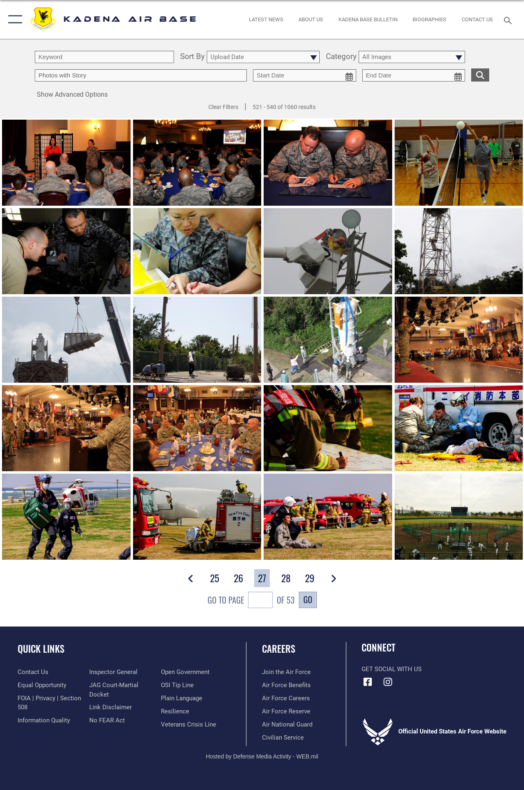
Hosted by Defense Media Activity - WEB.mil (262, 756)
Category (341, 57)
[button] (13, 19)
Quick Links (41, 649)
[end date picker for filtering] (413, 75)
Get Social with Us (391, 669)
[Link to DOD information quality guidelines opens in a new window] (44, 720)
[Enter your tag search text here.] (141, 75)
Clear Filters (223, 107)
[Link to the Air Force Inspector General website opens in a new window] (113, 672)
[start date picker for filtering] (304, 75)
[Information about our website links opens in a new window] (110, 707)
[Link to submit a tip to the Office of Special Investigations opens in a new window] (177, 685)
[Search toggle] (509, 19)
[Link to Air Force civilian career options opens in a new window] (283, 737)
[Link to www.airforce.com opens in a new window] (286, 672)
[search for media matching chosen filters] (480, 74)
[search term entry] (104, 57)
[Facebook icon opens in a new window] (367, 682)
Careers (278, 649)
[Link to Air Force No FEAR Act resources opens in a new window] (107, 720)
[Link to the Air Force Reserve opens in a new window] (286, 711)
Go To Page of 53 (251, 601)
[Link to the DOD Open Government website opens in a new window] (185, 672)
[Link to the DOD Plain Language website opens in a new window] (181, 698)
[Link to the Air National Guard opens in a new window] (287, 724)
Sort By (192, 57)
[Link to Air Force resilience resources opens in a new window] (175, 711)
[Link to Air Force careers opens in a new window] (286, 698)
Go (307, 599)
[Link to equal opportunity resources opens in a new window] (42, 685)
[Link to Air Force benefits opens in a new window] (286, 685)
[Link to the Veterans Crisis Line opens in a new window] (188, 724)
